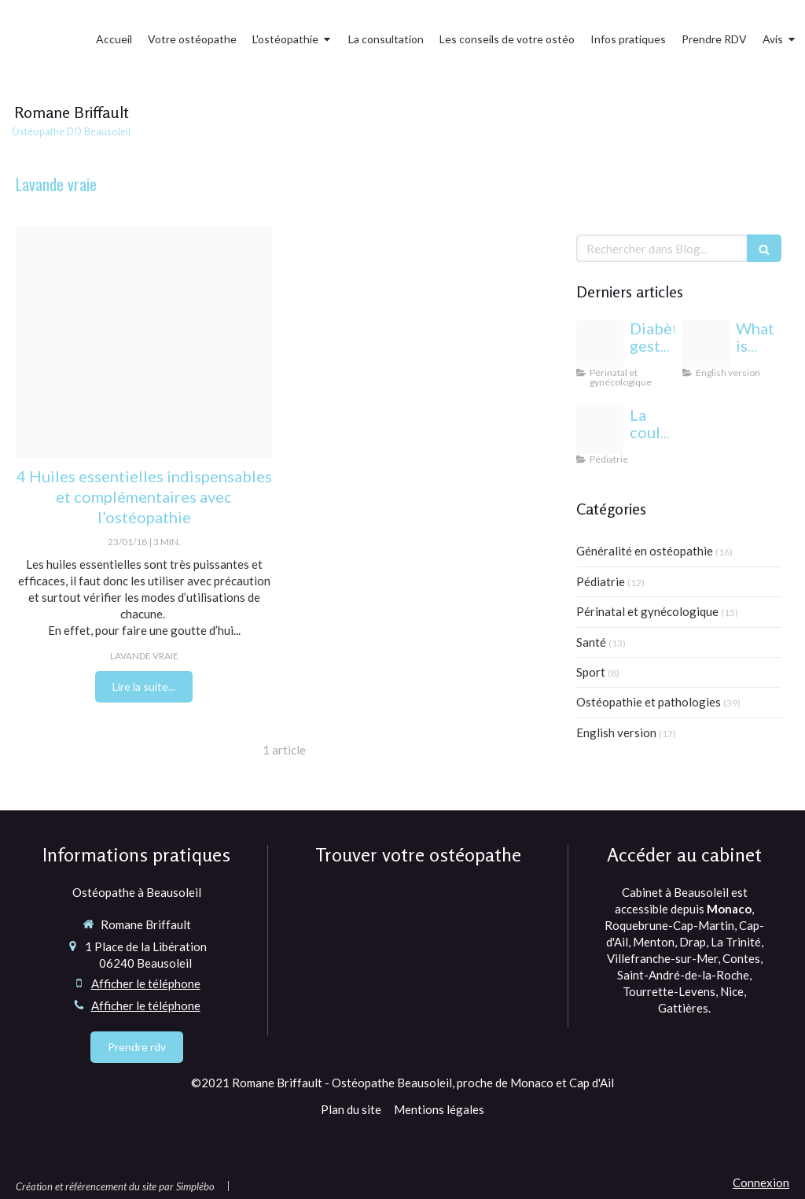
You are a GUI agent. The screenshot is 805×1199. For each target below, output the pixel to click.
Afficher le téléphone (145, 983)
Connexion (761, 1182)
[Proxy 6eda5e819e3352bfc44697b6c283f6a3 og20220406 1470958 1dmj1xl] (706, 343)
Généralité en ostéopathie (644, 551)
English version (616, 732)
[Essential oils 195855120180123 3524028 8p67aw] (144, 342)
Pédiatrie (600, 581)
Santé (591, 642)
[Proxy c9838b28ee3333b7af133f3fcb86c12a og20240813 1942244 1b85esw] (599, 343)
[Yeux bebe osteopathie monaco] (599, 430)
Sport (590, 672)
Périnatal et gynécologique (647, 611)
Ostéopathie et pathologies (648, 702)
